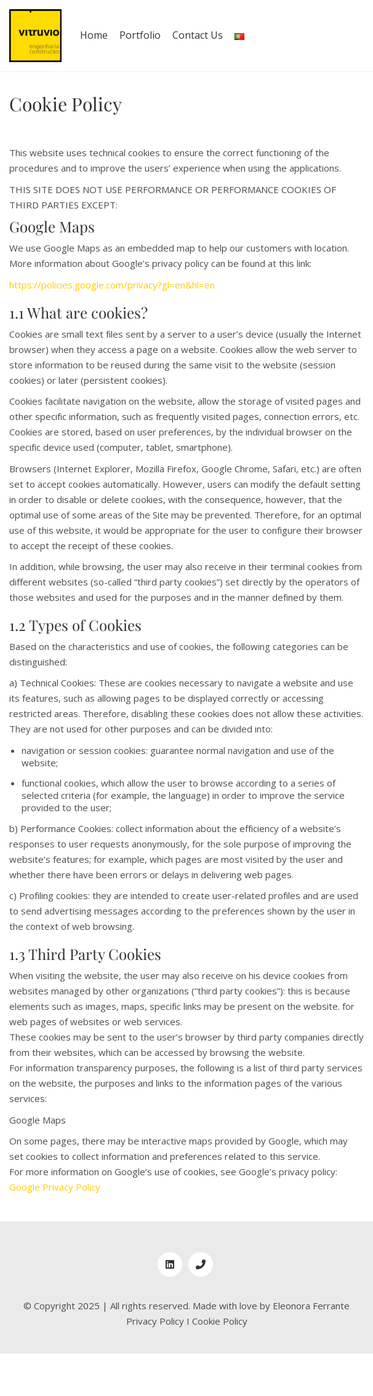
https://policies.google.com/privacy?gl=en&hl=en (112, 285)
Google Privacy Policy (54, 1187)
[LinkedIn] (170, 1264)
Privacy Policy (155, 1321)
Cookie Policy (219, 1321)
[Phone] (200, 1264)
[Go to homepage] (35, 35)
